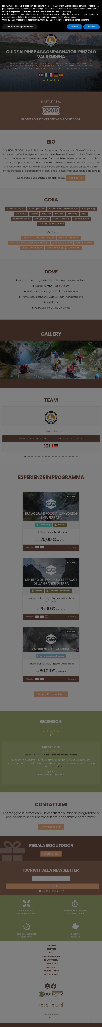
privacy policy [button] (8, 9)
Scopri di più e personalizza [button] (20, 27)
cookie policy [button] (65, 11)
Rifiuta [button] (75, 27)
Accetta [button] (91, 27)
